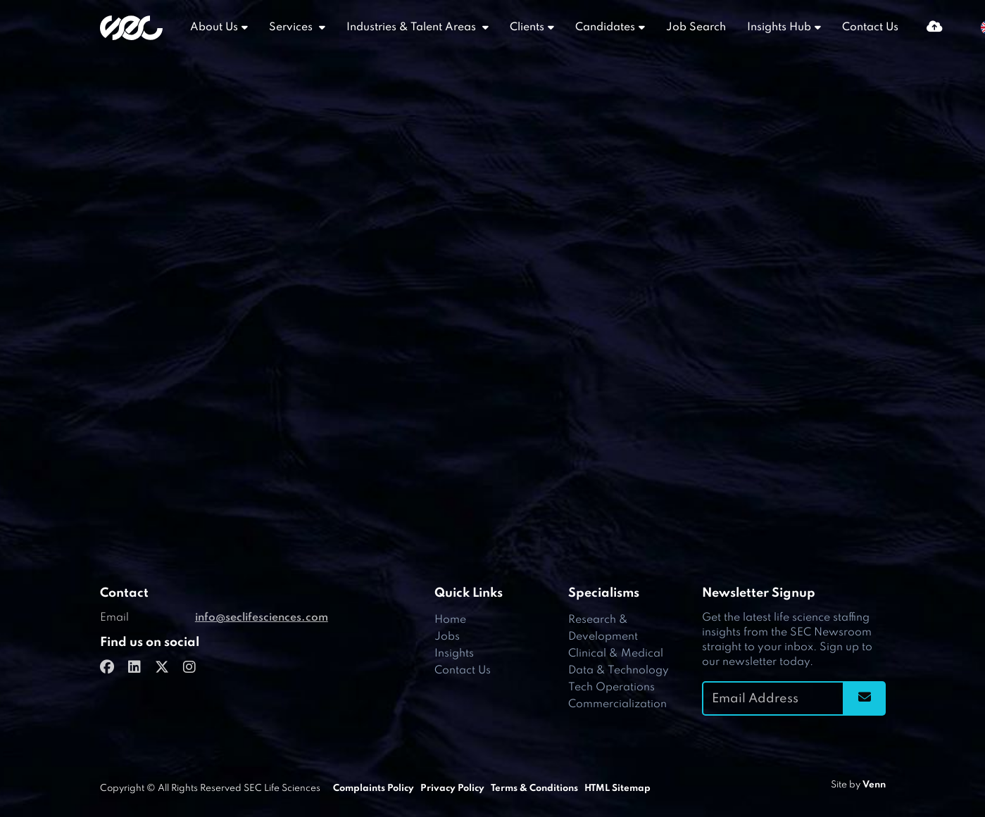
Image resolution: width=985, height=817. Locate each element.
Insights (454, 653)
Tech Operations (611, 687)
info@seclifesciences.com (261, 617)
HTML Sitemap (617, 788)
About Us (214, 27)
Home (450, 620)
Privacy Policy (452, 788)
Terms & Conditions (534, 788)
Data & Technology (618, 670)
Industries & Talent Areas (412, 27)
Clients (527, 27)
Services (292, 27)
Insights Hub (779, 27)
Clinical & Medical (615, 653)
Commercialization (617, 704)
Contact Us (870, 27)
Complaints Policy (373, 788)
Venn (874, 785)
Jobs (447, 636)
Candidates (605, 27)
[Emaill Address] (773, 698)
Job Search (696, 27)
